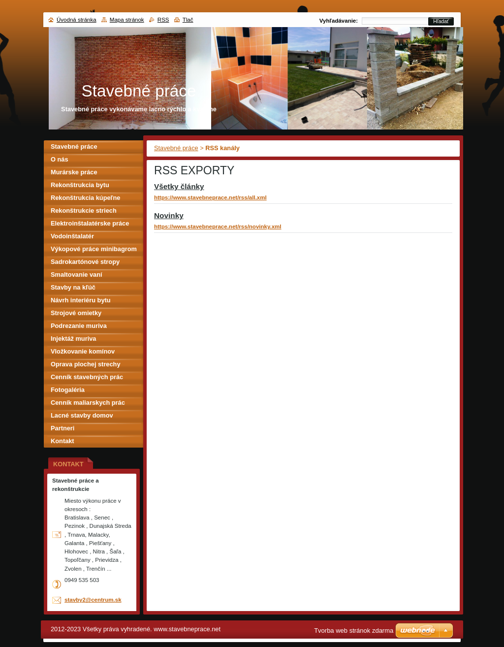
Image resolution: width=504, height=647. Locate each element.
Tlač (188, 20)
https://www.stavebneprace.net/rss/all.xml (210, 197)
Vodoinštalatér (72, 236)
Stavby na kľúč (73, 287)
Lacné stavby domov (82, 415)
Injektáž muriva (73, 338)
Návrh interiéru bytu (81, 300)
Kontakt (62, 441)
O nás (59, 159)
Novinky (169, 215)
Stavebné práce (176, 148)
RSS (163, 20)
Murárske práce (74, 172)
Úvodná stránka (76, 20)
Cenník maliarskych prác (88, 402)
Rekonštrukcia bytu (80, 185)
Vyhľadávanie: (338, 21)
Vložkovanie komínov (83, 351)
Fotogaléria (68, 389)
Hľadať (441, 21)
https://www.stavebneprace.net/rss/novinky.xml (218, 226)
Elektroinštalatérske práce (90, 223)
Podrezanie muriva (79, 325)
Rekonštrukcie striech (84, 210)
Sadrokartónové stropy (85, 261)
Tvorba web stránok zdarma (353, 630)
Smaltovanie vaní (76, 274)
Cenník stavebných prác (87, 377)
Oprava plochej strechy (86, 364)
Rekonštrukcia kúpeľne (85, 197)
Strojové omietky (76, 313)
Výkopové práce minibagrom (94, 249)
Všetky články (179, 186)
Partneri (62, 428)
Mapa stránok (127, 20)
